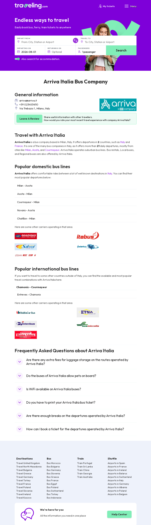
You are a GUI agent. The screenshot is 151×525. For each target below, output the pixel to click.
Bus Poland (52, 487)
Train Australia (84, 476)
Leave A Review (29, 118)
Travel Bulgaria (24, 470)
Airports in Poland (117, 490)
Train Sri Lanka (85, 466)
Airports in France (117, 466)
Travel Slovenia (24, 490)
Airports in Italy (116, 480)
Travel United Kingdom (28, 463)
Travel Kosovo (23, 497)
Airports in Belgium (117, 494)
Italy (122, 142)
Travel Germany (24, 476)
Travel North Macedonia (28, 466)
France (19, 146)
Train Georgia (84, 473)
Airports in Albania (117, 487)
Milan (28, 150)
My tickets (106, 6)
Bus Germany (54, 470)
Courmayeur (52, 150)
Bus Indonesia (54, 497)
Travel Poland (23, 487)
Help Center (119, 514)
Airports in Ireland (117, 470)
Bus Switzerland (55, 490)
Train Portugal (84, 463)
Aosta (35, 150)
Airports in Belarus (117, 473)
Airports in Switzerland (120, 476)
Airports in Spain (116, 463)
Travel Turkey (23, 480)
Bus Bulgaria (53, 466)
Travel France (23, 483)
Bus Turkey (52, 494)
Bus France (52, 480)
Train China (83, 470)
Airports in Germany (118, 483)
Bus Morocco (54, 463)
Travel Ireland (23, 494)
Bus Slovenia (53, 473)
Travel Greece (23, 473)
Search (121, 50)
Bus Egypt (52, 483)
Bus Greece (53, 476)
